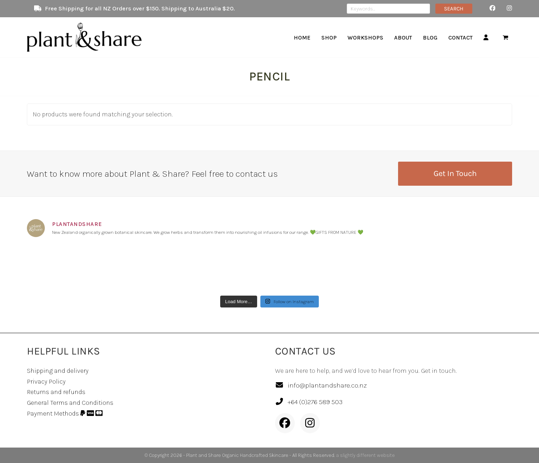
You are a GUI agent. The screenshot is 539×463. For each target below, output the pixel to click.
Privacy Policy (46, 381)
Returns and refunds (56, 392)
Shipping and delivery (58, 371)
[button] (505, 37)
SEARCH (453, 8)
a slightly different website (365, 455)
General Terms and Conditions (70, 403)
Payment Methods (65, 413)
